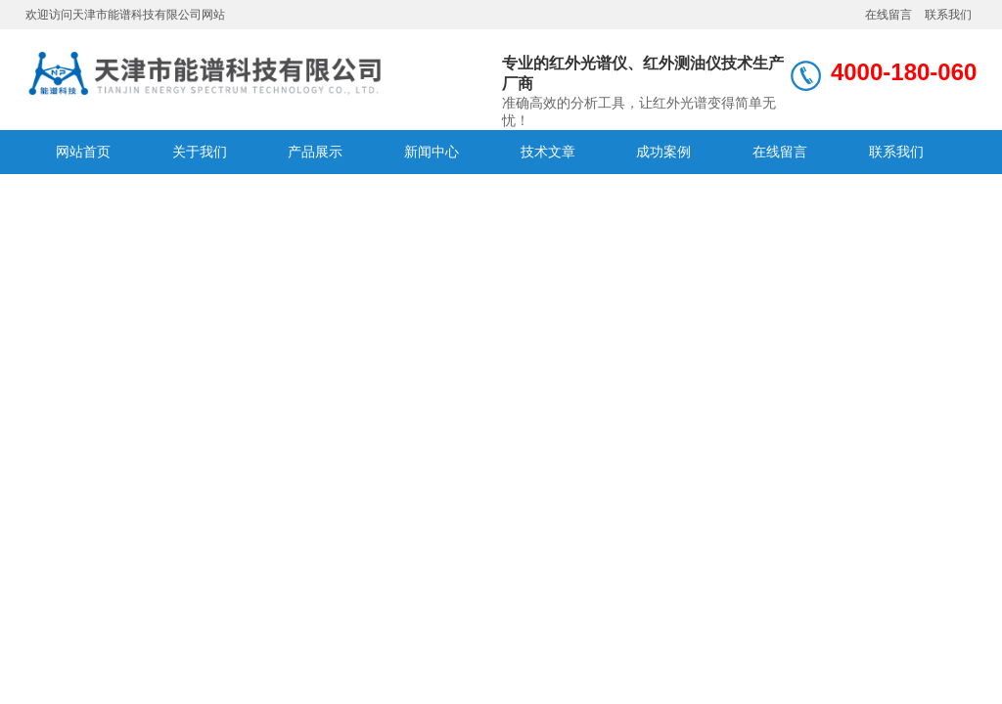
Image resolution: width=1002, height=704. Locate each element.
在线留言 (888, 15)
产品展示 (315, 151)
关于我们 (199, 151)
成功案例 (663, 151)
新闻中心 (431, 151)
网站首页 (83, 151)
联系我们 (948, 15)
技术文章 (548, 151)
